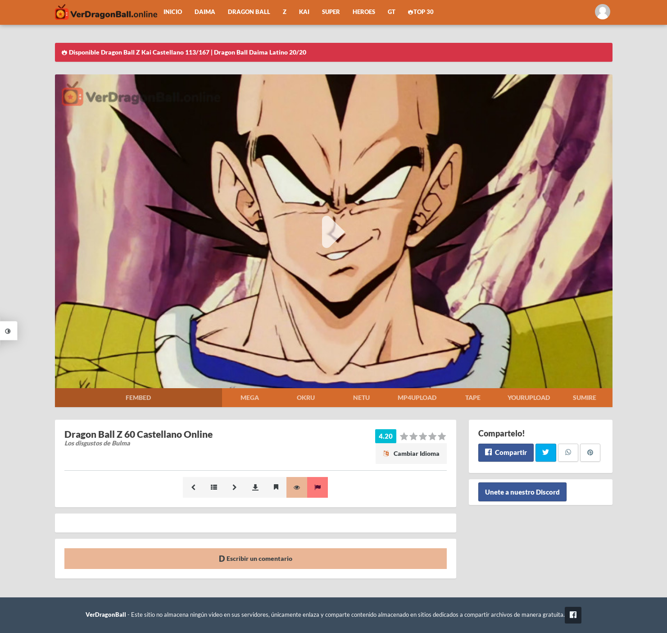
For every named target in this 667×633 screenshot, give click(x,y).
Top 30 (421, 12)
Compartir (506, 452)
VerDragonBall (106, 614)
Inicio (172, 12)
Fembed (138, 397)
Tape (473, 397)
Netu (361, 397)
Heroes (364, 12)
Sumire (584, 397)
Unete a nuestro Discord (522, 492)
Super (331, 12)
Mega (249, 397)
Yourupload (529, 397)
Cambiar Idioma (411, 453)
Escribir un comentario (255, 558)
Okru (306, 397)
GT (391, 12)
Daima (205, 12)
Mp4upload (417, 397)
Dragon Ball (249, 12)
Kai (304, 12)
